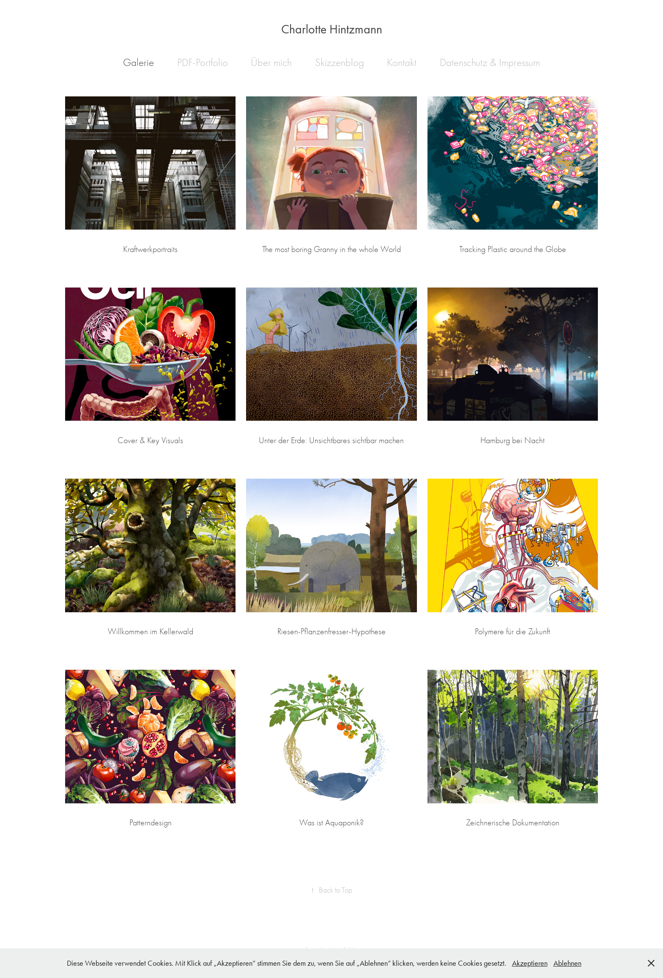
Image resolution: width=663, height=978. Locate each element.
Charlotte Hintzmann (331, 29)
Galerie (138, 62)
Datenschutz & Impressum (490, 62)
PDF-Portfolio (202, 62)
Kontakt (401, 62)
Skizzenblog (339, 62)
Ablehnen (567, 963)
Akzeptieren (530, 963)
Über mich (271, 62)
